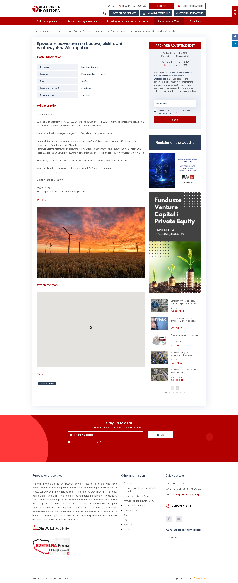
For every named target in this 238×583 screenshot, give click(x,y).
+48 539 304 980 (139, 6)
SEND (160, 434)
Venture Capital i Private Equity (139, 500)
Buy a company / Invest (82, 21)
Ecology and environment (93, 74)
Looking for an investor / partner (127, 21)
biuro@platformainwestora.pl (186, 494)
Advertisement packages (123, 13)
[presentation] (91, 451)
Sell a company (47, 21)
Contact (128, 529)
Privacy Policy (130, 510)
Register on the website (175, 142)
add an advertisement (156, 13)
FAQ (125, 520)
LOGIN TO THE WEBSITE (190, 6)
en (109, 6)
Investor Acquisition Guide (137, 496)
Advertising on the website (189, 13)
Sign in (127, 515)
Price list (128, 483)
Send (175, 119)
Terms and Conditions (134, 505)
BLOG (235, 12)
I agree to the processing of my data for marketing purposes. (172, 111)
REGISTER (161, 6)
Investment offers (168, 21)
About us (128, 524)
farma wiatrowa (46, 383)
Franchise (195, 21)
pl (113, 6)
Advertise (173, 537)
